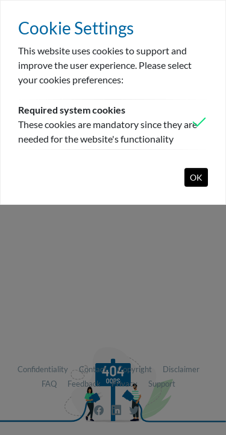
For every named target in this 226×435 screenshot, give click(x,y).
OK (196, 177)
